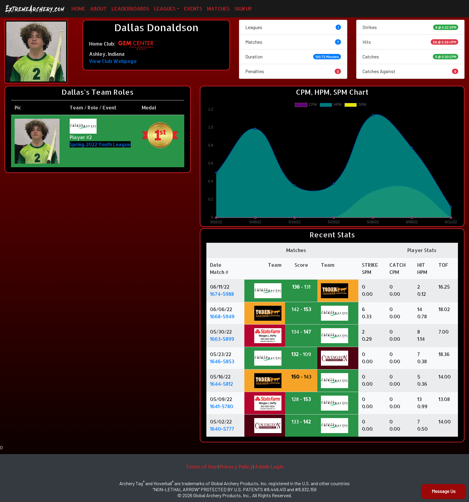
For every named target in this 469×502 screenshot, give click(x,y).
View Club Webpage (113, 61)
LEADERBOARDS (130, 8)
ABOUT (98, 8)
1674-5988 (222, 294)
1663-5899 (222, 339)
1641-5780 (221, 406)
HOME (78, 8)
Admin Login (269, 466)
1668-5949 (222, 316)
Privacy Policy (236, 466)
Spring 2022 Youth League (100, 144)
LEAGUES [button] (165, 8)
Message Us (444, 491)
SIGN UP (243, 8)
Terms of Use (201, 466)
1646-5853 (222, 361)
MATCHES (218, 8)
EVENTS (193, 8)
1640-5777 (222, 429)
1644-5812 (221, 384)
